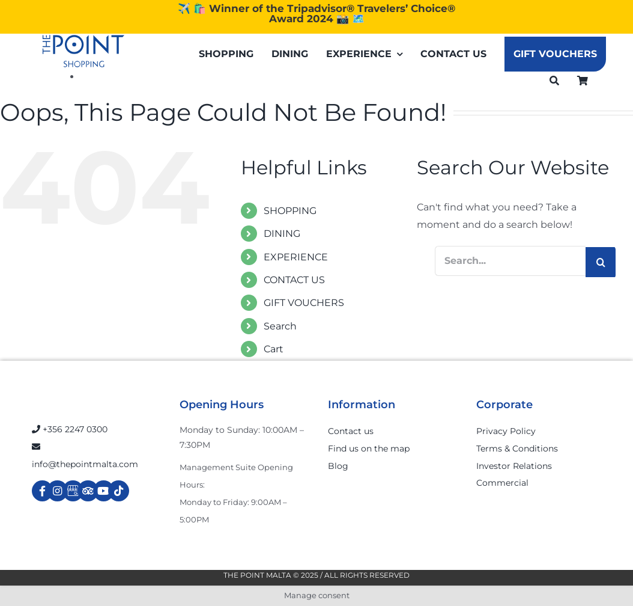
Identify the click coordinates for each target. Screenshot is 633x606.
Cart (273, 349)
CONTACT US (294, 280)
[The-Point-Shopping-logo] (83, 51)
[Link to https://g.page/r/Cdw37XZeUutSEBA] (72, 490)
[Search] (554, 80)
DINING (282, 233)
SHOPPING (290, 210)
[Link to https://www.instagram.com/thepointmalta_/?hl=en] (57, 490)
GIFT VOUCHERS (304, 302)
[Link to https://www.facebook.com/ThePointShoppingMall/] (42, 490)
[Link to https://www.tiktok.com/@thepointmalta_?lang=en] (118, 490)
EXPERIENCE (296, 257)
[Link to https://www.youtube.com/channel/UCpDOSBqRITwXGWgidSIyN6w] (103, 490)
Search (280, 326)
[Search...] (510, 261)
